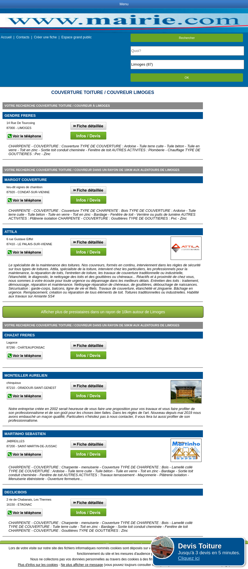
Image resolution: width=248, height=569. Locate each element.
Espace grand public (76, 37)
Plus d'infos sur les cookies (38, 565)
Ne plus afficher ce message (82, 565)
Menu (123, 4)
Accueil (6, 37)
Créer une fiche (45, 37)
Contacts (22, 37)
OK (187, 77)
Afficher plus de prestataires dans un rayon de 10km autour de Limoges (103, 312)
